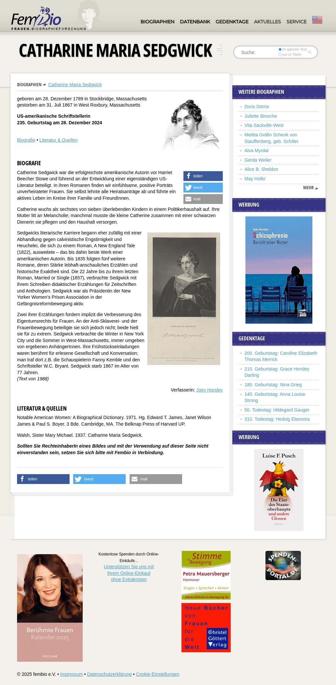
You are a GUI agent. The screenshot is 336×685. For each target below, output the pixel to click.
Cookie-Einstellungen (157, 674)
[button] (203, 176)
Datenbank (195, 22)
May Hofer (255, 178)
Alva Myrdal (256, 150)
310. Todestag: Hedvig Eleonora (277, 419)
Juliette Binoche (260, 116)
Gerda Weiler (257, 160)
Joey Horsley (209, 390)
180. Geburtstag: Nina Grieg (273, 384)
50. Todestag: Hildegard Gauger (276, 410)
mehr (308, 187)
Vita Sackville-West (264, 125)
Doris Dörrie (256, 106)
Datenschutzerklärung (109, 674)
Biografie (26, 140)
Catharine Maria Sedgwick (75, 84)
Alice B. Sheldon (261, 169)
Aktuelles (267, 22)
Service (296, 22)
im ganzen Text (293, 49)
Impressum (71, 674)
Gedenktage (232, 22)
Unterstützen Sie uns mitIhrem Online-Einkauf (129, 573)
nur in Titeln (290, 54)
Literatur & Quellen (58, 140)
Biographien (157, 22)
